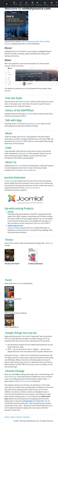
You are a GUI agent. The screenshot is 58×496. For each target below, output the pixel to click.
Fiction (27, 4)
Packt (8, 280)
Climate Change (14, 371)
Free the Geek (13, 98)
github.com (24, 153)
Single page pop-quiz (15, 225)
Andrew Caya (9, 181)
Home (15, 3)
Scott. (34, 170)
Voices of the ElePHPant (19, 110)
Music (21, 4)
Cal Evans (29, 114)
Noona (26, 170)
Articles (46, 4)
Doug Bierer (19, 170)
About (13, 417)
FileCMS (7, 91)
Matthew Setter (24, 102)
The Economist (25, 381)
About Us (10, 162)
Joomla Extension (15, 177)
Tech (32, 4)
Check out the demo (32, 188)
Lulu (51, 243)
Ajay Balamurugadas (33, 124)
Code (52, 4)
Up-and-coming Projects (19, 208)
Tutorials (39, 4)
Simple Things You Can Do (21, 333)
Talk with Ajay (13, 120)
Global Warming (10, 377)
